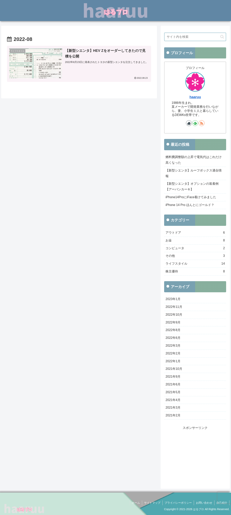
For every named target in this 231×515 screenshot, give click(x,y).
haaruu (195, 97)
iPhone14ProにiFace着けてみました (191, 197)
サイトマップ (152, 502)
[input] (195, 37)
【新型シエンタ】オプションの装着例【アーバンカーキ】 (192, 186)
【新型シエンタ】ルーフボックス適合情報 (194, 173)
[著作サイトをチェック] (189, 123)
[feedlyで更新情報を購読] (195, 123)
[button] (222, 36)
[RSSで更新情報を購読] (201, 123)
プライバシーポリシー (178, 502)
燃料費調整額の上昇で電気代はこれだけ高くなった (194, 159)
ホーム (136, 502)
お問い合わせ (204, 502)
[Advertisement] (195, 455)
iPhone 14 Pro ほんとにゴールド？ (190, 205)
